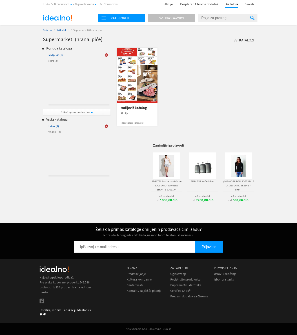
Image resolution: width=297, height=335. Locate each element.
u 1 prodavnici (166, 196)
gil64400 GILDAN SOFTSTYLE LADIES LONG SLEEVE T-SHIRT (238, 185)
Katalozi (232, 4)
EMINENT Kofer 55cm (202, 181)
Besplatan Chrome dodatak (199, 4)
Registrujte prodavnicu (185, 279)
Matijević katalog (133, 108)
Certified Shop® (180, 291)
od (166, 200)
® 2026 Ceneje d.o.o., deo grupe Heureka (148, 328)
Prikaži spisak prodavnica (75, 112)
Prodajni (54, 132)
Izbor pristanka (224, 279)
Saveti (249, 4)
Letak (54, 126)
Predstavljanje (136, 274)
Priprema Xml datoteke (185, 285)
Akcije (168, 4)
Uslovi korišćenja (225, 274)
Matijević (56, 55)
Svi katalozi (62, 30)
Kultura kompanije (139, 279)
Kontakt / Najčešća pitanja (144, 291)
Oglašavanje (178, 274)
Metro (52, 60)
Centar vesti (135, 285)
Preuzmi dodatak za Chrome (189, 296)
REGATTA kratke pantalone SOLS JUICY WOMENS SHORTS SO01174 (166, 185)
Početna (47, 30)
